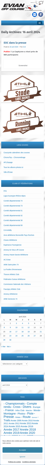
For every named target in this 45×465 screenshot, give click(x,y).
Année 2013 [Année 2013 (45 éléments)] (25, 423)
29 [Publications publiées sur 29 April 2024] (4, 340)
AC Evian (7, 260)
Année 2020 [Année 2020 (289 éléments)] (27, 432)
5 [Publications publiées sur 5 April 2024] (28, 323)
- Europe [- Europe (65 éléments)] (36, 407)
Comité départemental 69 (13, 225)
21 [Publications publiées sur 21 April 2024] (41, 332)
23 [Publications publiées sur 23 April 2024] (10, 336)
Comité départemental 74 (13, 201)
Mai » (9, 347)
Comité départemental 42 (13, 215)
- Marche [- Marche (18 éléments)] (28, 410)
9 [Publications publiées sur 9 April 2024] (10, 327)
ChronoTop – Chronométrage (14, 157)
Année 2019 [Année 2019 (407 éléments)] (11, 432)
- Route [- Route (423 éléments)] (26, 416)
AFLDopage (8, 162)
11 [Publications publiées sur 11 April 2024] (23, 327)
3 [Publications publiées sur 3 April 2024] (16, 323)
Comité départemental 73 (13, 206)
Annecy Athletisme (10, 294)
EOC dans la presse (15, 42)
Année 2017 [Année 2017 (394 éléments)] (11, 429)
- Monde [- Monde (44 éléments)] (36, 410)
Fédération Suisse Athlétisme (14, 279)
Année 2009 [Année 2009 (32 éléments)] (16, 420)
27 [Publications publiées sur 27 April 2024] (35, 336)
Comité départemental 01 (13, 211)
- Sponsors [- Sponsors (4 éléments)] (34, 417)
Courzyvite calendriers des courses (17, 153)
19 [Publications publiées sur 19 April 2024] (29, 332)
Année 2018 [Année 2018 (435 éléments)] (28, 429)
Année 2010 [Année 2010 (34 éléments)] (27, 420)
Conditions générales (29, 462)
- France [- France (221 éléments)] (9, 410)
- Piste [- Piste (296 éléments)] (29, 413)
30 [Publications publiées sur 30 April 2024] (10, 340)
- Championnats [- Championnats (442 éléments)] (14, 403)
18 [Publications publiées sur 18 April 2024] (23, 332)
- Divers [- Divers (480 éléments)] (26, 406)
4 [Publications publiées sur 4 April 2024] (22, 323)
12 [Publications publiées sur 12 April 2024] (29, 327)
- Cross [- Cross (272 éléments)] (15, 406)
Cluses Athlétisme (10, 240)
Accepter (22, 450)
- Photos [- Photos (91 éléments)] (20, 413)
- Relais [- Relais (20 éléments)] (17, 417)
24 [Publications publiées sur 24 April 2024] (16, 336)
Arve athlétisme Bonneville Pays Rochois (19, 235)
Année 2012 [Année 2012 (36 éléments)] (14, 423)
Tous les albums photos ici (13, 167)
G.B (24, 47)
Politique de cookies (14, 462)
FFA (5, 191)
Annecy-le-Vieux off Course (14, 250)
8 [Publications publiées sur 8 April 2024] (4, 327)
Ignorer (22, 457)
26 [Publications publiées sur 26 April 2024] (29, 336)
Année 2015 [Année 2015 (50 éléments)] (14, 426)
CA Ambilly (8, 230)
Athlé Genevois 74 (10, 299)
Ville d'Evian (8, 172)
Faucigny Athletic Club (12, 289)
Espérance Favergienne (12, 245)
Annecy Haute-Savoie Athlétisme (16, 255)
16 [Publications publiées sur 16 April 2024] (10, 332)
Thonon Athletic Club (11, 274)
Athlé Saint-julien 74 (11, 265)
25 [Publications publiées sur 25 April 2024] (23, 336)
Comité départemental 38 (13, 220)
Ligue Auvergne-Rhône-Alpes (15, 196)
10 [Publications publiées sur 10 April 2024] (16, 327)
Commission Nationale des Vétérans (17, 284)
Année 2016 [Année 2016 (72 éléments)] (27, 426)
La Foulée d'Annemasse (13, 269)
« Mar (3, 347)
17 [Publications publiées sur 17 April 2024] (16, 332)
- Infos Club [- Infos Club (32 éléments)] (19, 410)
